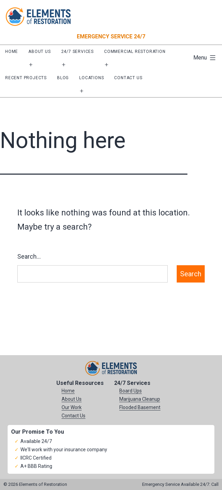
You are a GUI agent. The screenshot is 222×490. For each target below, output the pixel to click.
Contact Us (128, 77)
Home (11, 51)
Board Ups (130, 391)
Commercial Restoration (135, 51)
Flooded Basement (139, 407)
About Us (39, 51)
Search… (29, 256)
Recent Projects (26, 77)
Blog (63, 77)
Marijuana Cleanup (139, 399)
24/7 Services (77, 51)
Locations (91, 77)
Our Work (72, 407)
